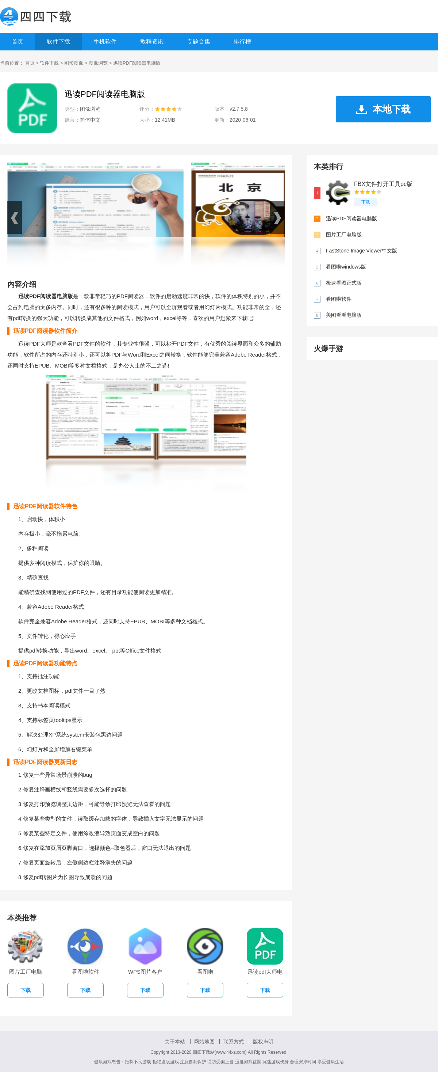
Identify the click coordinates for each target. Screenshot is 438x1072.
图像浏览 (98, 63)
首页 (17, 41)
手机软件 (105, 41)
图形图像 (73, 63)
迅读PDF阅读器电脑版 (351, 218)
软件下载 (58, 41)
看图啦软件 (338, 299)
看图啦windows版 (346, 267)
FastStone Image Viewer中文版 (361, 251)
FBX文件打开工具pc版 (383, 184)
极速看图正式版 (344, 283)
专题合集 (198, 41)
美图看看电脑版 (344, 315)
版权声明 (263, 1041)
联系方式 (233, 1041)
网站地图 (204, 1041)
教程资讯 (152, 41)
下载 (365, 202)
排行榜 (242, 41)
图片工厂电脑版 (344, 234)
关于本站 (175, 1041)
